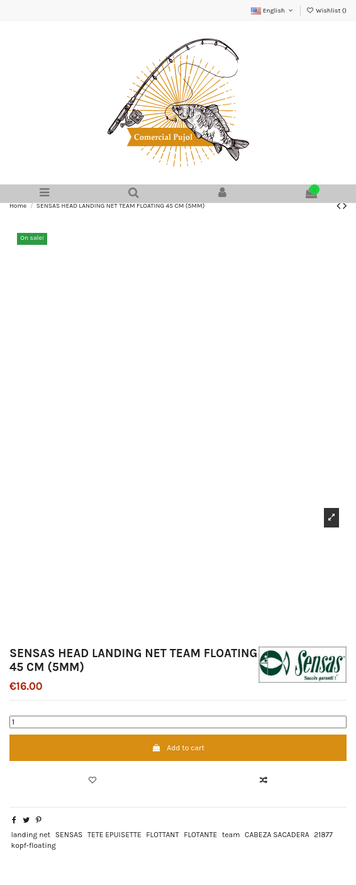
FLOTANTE (200, 834)
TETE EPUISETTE (114, 834)
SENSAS (69, 834)
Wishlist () (326, 10)
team (231, 834)
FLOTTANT (162, 834)
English (272, 10)
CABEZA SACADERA (277, 834)
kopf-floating (33, 845)
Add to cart (178, 747)
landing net (30, 834)
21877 (323, 834)
